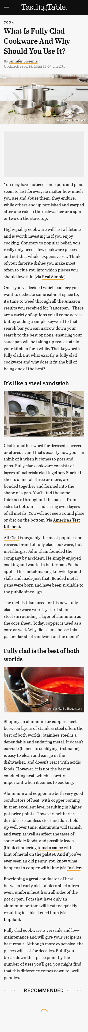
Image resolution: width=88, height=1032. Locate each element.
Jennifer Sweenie (23, 61)
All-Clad (11, 537)
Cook (9, 22)
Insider (73, 868)
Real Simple (53, 277)
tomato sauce (50, 847)
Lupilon (11, 919)
